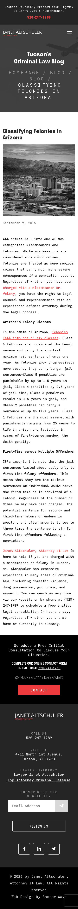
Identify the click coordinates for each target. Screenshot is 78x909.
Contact (39, 690)
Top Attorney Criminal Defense (39, 780)
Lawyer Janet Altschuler (39, 774)
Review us (39, 826)
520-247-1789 (39, 17)
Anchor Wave (54, 896)
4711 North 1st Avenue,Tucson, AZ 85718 (39, 756)
